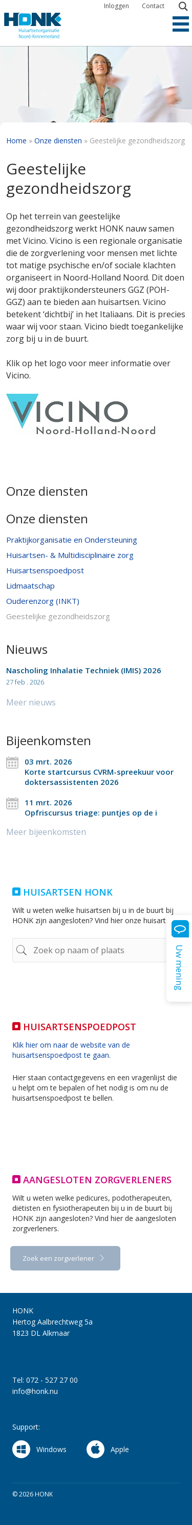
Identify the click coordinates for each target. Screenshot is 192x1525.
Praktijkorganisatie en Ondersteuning (71, 540)
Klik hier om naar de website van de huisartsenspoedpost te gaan (71, 1050)
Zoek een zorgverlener (59, 1258)
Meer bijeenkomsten (46, 831)
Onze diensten (58, 140)
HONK (42, 25)
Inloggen (116, 6)
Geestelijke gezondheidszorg (58, 616)
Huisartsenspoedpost (45, 570)
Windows (39, 1449)
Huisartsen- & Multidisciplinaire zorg (70, 555)
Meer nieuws (31, 702)
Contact (153, 6)
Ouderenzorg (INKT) (42, 601)
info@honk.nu (35, 1391)
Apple (108, 1449)
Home (16, 140)
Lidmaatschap (30, 585)
